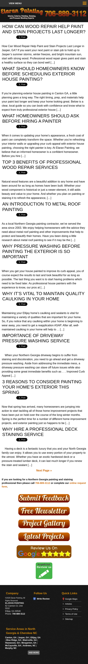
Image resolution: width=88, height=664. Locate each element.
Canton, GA (10, 637)
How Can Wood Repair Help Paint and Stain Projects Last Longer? (43, 29)
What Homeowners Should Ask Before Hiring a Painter (40, 118)
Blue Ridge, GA (13, 640)
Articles (68, 604)
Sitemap (69, 619)
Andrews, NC (29, 645)
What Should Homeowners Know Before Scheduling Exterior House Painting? (43, 74)
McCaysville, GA (13, 645)
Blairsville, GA (30, 640)
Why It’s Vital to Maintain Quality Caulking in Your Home (43, 296)
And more (34, 653)
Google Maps (71, 599)
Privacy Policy (71, 609)
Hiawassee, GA (12, 643)
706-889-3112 (42, 483)
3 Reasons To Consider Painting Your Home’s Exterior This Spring (42, 387)
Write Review (43, 599)
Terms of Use (71, 614)
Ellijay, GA (35, 637)
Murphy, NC (10, 648)
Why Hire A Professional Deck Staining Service (39, 432)
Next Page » (44, 470)
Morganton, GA (29, 643)
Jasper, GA (23, 637)
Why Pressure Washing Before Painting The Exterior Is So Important (41, 251)
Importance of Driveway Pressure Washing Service (36, 338)
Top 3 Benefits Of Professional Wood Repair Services (41, 164)
